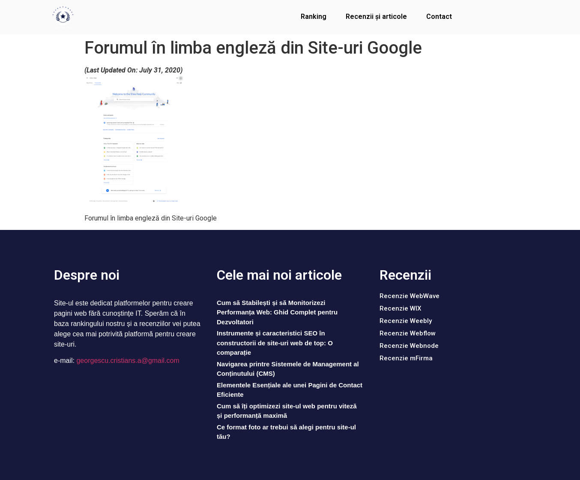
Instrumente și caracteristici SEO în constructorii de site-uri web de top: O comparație (275, 342)
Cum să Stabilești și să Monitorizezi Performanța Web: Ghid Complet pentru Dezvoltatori (277, 312)
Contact (439, 16)
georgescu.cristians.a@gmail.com (127, 360)
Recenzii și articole (376, 16)
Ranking (313, 16)
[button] (409, 296)
